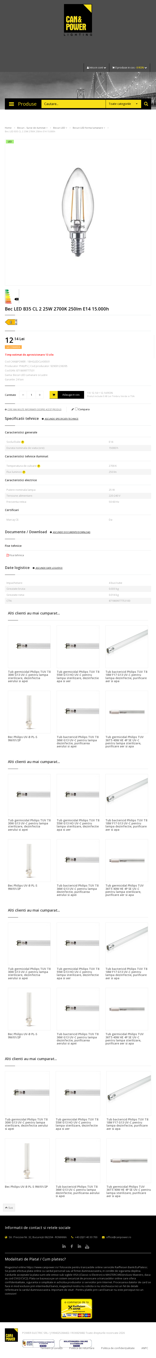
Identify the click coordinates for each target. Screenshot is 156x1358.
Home (8, 127)
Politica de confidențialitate (118, 1348)
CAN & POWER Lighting (78, 20)
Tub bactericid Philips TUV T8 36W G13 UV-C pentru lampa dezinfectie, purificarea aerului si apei (78, 741)
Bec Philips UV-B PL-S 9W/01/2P (22, 738)
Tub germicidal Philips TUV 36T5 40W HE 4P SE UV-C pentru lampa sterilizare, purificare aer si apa (124, 741)
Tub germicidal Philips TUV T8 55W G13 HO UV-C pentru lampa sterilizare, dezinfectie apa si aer (78, 676)
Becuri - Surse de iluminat (32, 127)
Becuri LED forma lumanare (89, 127)
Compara (82, 409)
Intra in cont (96, 67)
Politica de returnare (81, 1348)
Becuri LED (60, 127)
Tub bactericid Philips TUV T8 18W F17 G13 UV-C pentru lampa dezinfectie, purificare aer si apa (126, 676)
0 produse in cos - (129, 67)
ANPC (144, 1348)
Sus (9, 1207)
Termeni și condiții (51, 1348)
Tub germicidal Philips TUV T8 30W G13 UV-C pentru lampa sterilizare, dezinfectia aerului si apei (29, 676)
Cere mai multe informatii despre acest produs (33, 409)
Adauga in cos (65, 394)
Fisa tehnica (15, 555)
